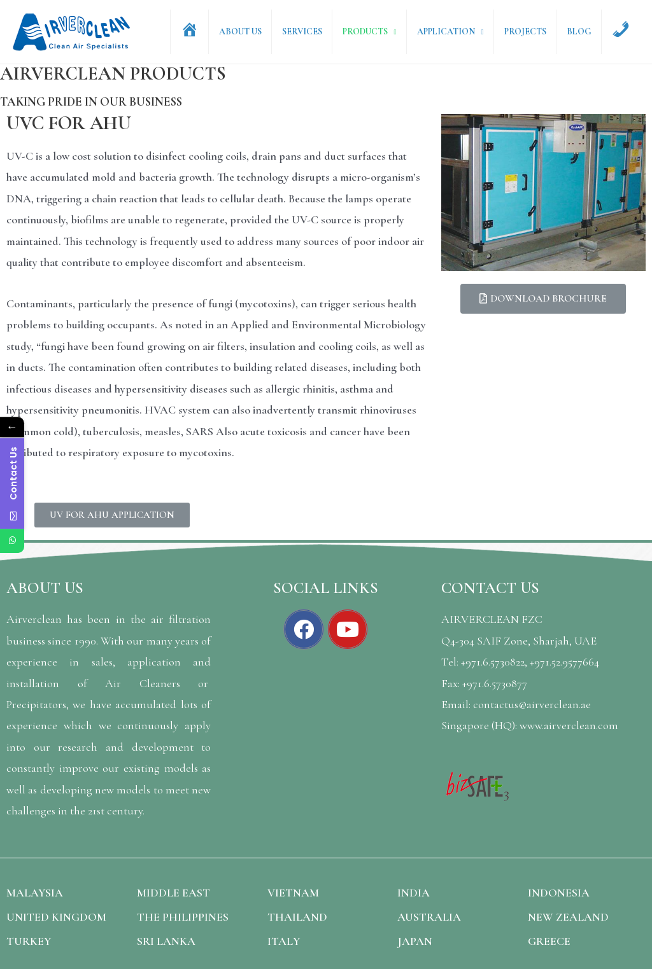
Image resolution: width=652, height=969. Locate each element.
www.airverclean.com (569, 725)
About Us (252, 31)
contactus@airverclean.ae (532, 704)
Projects (530, 31)
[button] (112, 515)
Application (452, 31)
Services (312, 31)
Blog (581, 31)
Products (373, 31)
